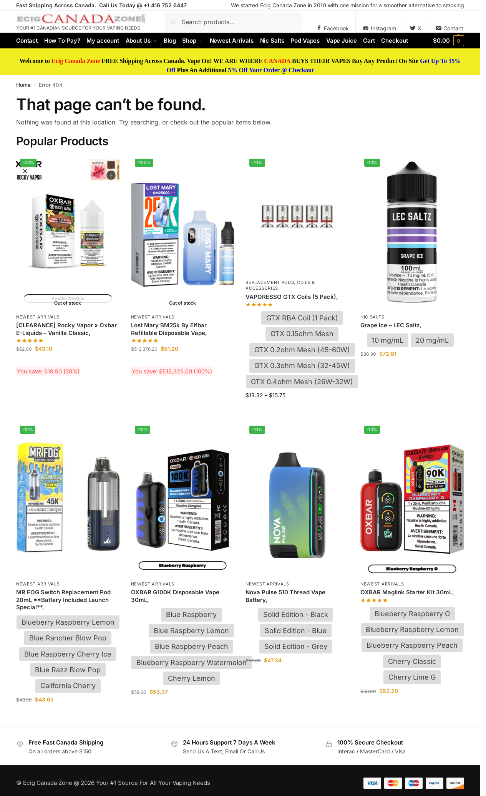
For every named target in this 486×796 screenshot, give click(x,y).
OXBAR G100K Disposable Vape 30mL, (175, 596)
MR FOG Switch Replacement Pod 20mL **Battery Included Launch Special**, (63, 600)
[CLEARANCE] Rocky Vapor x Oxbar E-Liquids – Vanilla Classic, (66, 329)
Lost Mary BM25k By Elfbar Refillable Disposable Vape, (169, 329)
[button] (448, 40)
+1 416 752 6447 (165, 5)
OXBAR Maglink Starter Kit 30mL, (407, 592)
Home (23, 85)
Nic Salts (372, 317)
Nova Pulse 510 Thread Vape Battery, (285, 596)
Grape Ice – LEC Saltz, (390, 325)
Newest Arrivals (38, 317)
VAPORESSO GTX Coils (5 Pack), (291, 296)
